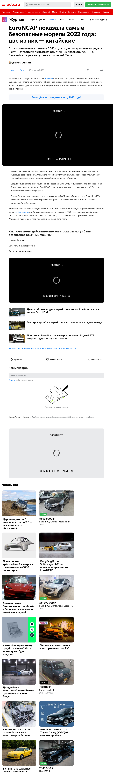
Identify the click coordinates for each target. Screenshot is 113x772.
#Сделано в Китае (50, 348)
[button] (56, 503)
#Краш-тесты (14, 348)
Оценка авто (83, 12)
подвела (49, 78)
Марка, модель (37, 20)
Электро (46, 12)
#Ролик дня (71, 348)
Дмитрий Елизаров (20, 62)
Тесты (62, 20)
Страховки (96, 12)
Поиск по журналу (98, 20)
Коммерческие (33, 12)
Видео (71, 20)
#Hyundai (26, 348)
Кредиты (72, 12)
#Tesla (62, 348)
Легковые (6, 12)
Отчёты (62, 12)
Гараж (106, 12)
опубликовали (22, 212)
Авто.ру (13, 4)
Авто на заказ (19, 11)
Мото (54, 12)
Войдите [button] (12, 380)
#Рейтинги (36, 348)
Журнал (13, 19)
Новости (52, 20)
